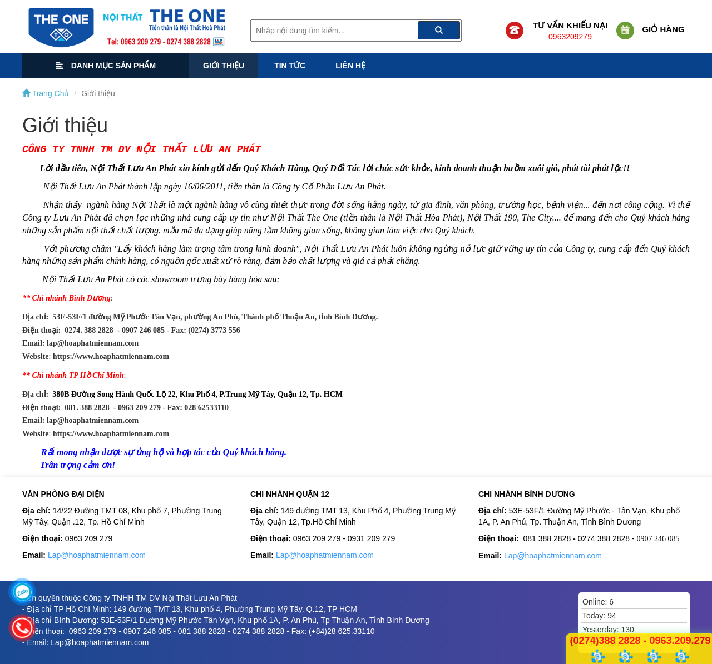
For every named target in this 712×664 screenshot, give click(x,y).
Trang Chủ (45, 93)
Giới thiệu (223, 65)
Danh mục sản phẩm (106, 65)
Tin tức (289, 65)
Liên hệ (350, 65)
